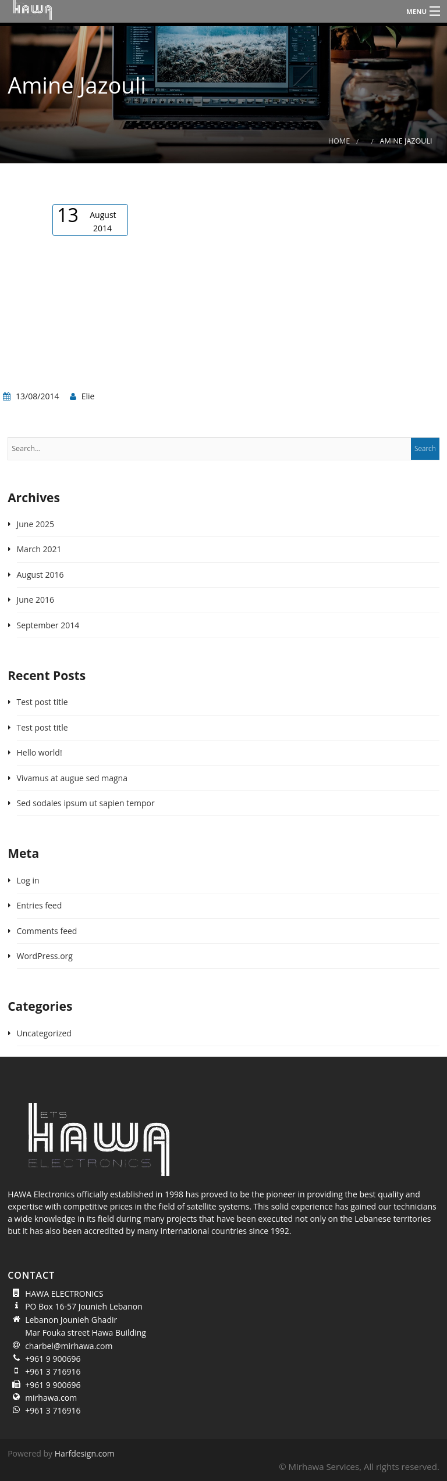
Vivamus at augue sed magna (72, 778)
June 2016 (35, 599)
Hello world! (39, 752)
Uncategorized (44, 1033)
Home (339, 141)
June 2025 (35, 524)
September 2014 (48, 625)
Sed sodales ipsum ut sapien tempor (86, 803)
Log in (28, 880)
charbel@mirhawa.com (68, 1345)
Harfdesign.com (85, 1453)
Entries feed (39, 905)
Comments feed (47, 930)
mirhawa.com (51, 1397)
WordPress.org (45, 955)
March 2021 (39, 549)
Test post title (42, 701)
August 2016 (40, 574)
